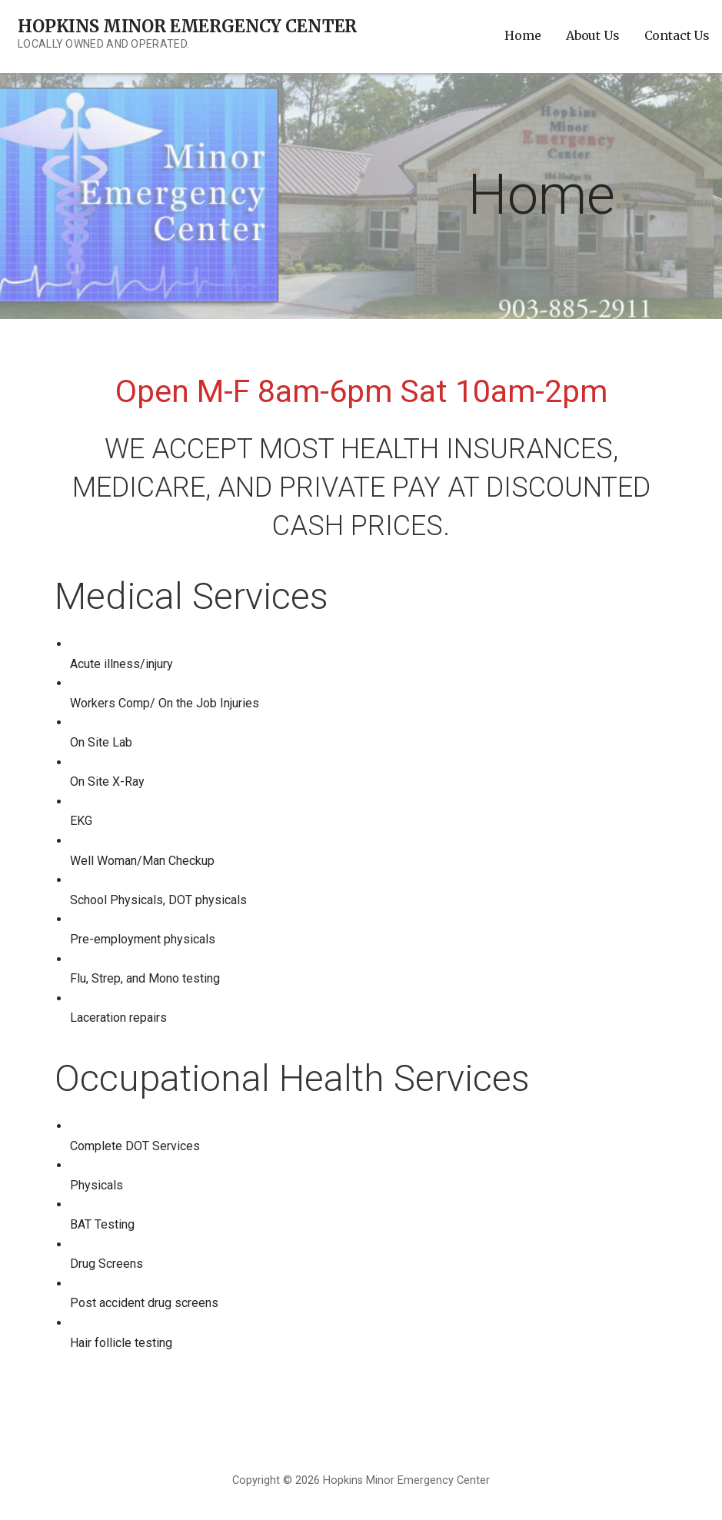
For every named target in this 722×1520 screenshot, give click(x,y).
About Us (593, 35)
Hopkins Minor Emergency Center (187, 26)
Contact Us (677, 35)
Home (522, 35)
